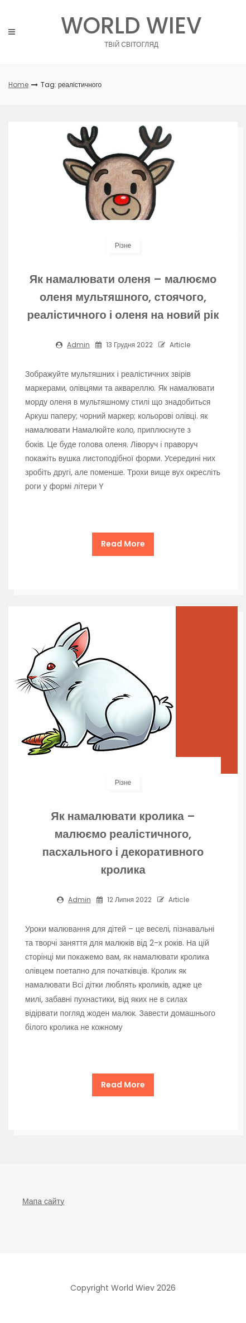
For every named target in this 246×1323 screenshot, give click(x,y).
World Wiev (131, 28)
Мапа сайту (43, 1201)
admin (78, 344)
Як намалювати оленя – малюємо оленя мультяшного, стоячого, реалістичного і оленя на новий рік (123, 297)
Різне (123, 245)
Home (18, 84)
